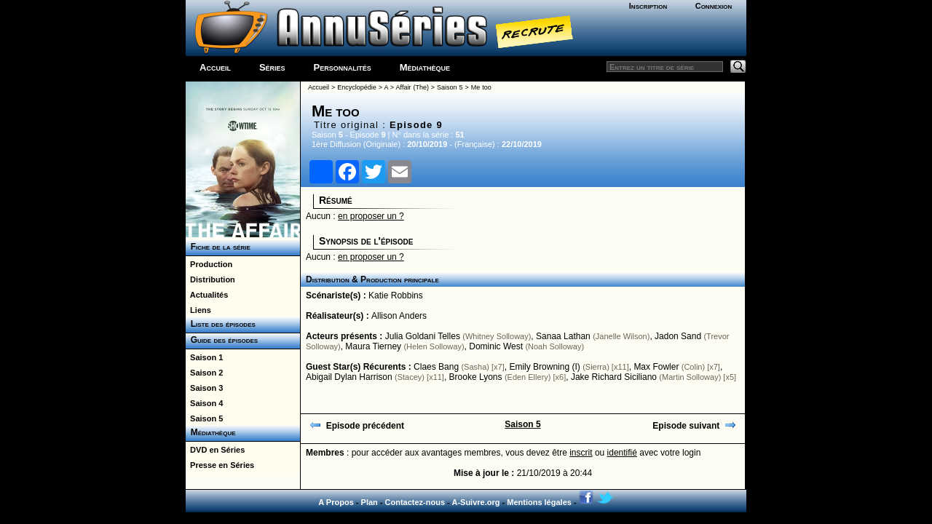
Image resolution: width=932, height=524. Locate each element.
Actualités (207, 294)
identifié (622, 453)
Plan (369, 502)
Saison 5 (204, 418)
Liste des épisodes (221, 324)
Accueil (215, 67)
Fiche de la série (218, 247)
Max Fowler (656, 367)
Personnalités (342, 67)
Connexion (713, 5)
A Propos (336, 502)
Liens (198, 310)
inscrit (580, 453)
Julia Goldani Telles (422, 336)
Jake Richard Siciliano (614, 377)
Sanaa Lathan (563, 336)
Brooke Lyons (475, 377)
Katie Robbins (395, 295)
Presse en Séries (220, 465)
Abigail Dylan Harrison (349, 377)
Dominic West (496, 346)
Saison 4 (204, 403)
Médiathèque (425, 67)
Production (209, 264)
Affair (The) (412, 87)
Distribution (210, 279)
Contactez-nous (415, 502)
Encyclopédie (356, 87)
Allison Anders (399, 316)
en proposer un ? (371, 216)
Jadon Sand (678, 336)
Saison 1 (204, 357)
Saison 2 (204, 372)
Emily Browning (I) (544, 367)
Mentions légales (539, 502)
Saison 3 (204, 388)
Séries (272, 67)
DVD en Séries (215, 449)
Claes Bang (436, 367)
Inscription (648, 5)
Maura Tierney (373, 346)
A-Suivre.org (475, 502)
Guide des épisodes (222, 340)
